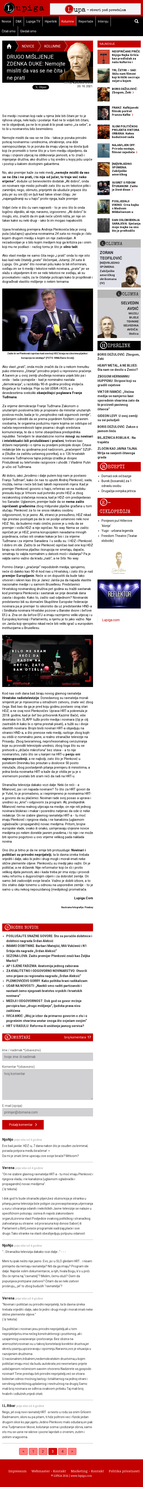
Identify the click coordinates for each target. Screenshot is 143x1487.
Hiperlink (51, 21)
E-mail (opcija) (47, 1110)
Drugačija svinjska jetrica (118, 491)
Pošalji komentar (23, 1124)
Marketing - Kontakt (87, 1471)
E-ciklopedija (115, 507)
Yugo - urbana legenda (117, 530)
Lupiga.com (111, 620)
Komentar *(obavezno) (47, 1082)
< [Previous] (23, 1451)
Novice (28, 46)
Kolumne (68, 21)
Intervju (103, 21)
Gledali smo (28, 31)
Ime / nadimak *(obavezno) (47, 1054)
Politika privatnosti (124, 1471)
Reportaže (86, 21)
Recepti (112, 467)
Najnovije (107, 43)
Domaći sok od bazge (116, 476)
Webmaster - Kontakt (49, 1471)
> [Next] (72, 1451)
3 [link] (53, 1451)
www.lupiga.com (81, 1475)
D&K (19, 21)
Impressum (17, 1471)
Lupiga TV (33, 21)
